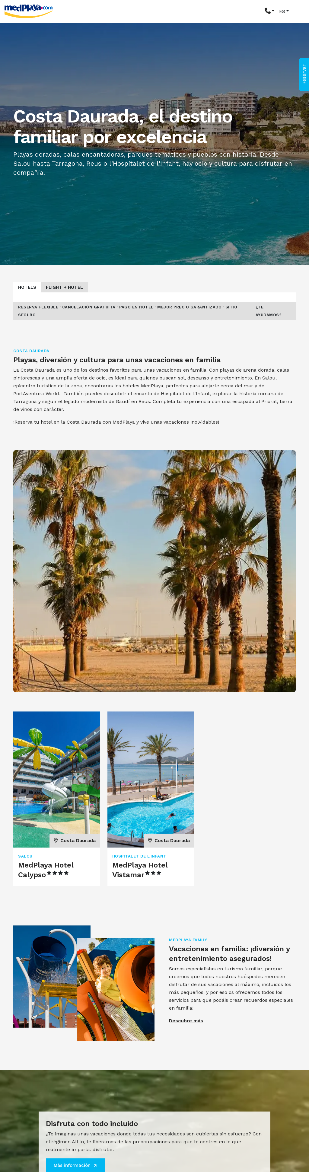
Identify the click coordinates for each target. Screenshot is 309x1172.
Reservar (304, 74)
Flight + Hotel (64, 287)
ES (282, 11)
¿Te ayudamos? (269, 311)
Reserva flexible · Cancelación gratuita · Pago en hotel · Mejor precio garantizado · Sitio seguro (127, 311)
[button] (269, 11)
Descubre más (186, 1021)
